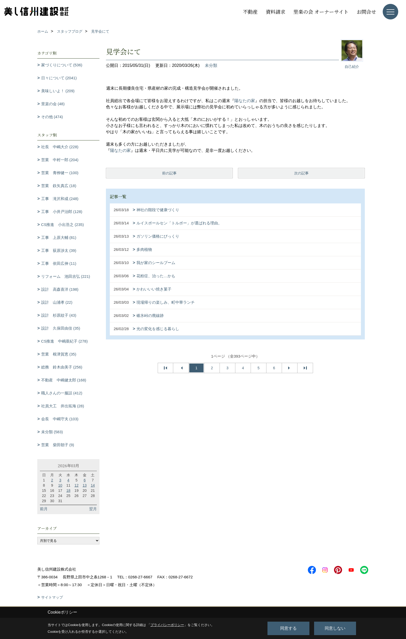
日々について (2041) (59, 78)
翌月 (93, 509)
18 (68, 490)
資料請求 (275, 11)
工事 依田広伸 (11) (58, 263)
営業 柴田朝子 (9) (57, 445)
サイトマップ (52, 597)
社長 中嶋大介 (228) (59, 147)
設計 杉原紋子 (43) (58, 315)
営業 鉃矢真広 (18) (58, 185)
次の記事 (301, 173)
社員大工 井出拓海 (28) (62, 406)
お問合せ (366, 11)
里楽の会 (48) (53, 104)
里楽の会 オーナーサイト (321, 11)
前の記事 (169, 173)
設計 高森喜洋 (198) (59, 289)
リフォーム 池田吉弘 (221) (65, 276)
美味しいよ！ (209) (58, 91)
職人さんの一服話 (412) (61, 393)
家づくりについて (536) (61, 65)
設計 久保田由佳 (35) (60, 328)
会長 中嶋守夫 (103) (59, 419)
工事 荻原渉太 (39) (58, 250)
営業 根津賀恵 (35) (58, 354)
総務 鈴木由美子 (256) (61, 367)
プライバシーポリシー (167, 625)
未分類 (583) (52, 432)
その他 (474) (52, 117)
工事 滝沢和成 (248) (59, 198)
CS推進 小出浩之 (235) (62, 224)
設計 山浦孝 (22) (56, 302)
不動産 (250, 11)
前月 (44, 509)
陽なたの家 (244, 100)
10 (60, 485)
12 (77, 485)
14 (93, 485)
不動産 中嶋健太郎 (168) (63, 380)
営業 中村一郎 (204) (59, 160)
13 (85, 485)
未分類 (211, 65)
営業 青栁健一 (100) (59, 173)
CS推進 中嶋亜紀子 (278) (64, 341)
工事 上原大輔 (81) (58, 237)
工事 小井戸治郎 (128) (61, 211)
